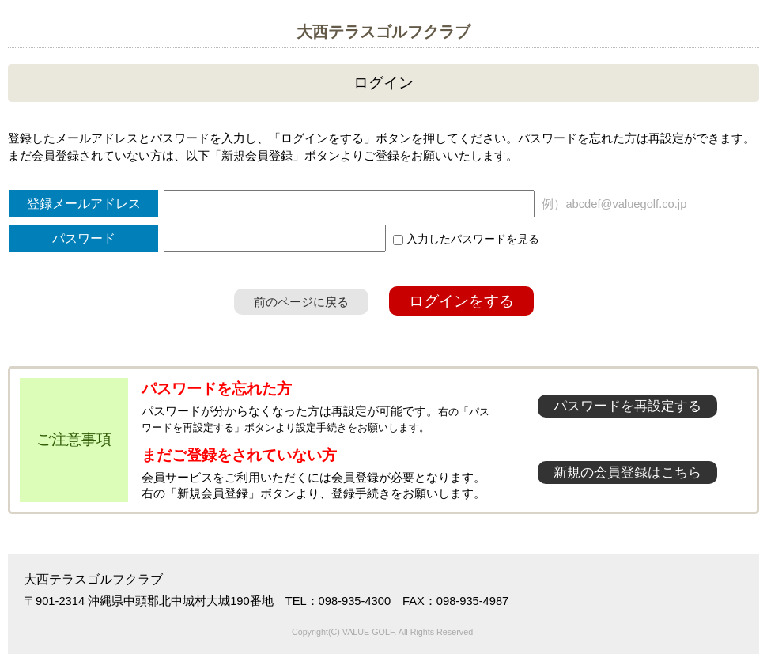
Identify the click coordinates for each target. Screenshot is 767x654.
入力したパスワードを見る (466, 238)
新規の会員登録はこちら (627, 472)
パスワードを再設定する (627, 406)
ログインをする (461, 301)
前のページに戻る (301, 301)
